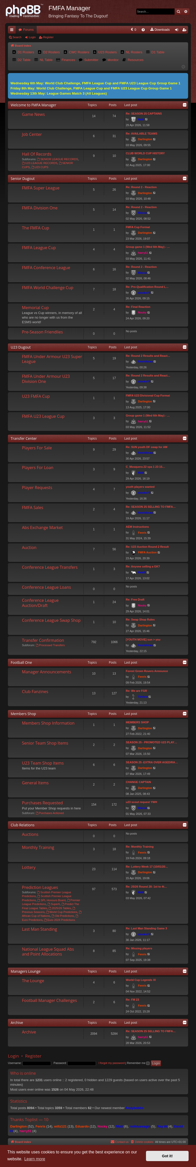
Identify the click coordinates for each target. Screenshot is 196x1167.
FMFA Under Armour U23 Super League (52, 359)
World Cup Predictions (61, 912)
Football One (21, 662)
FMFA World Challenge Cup (47, 287)
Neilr (141, 119)
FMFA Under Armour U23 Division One (46, 378)
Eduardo (82, 1126)
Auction (29, 547)
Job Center (32, 134)
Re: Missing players (139, 948)
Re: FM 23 (132, 999)
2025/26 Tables (59, 908)
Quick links (13, 31)
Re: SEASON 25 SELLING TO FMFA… (151, 506)
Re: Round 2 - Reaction (141, 187)
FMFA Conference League (46, 267)
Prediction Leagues (40, 887)
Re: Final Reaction (138, 306)
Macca (142, 212)
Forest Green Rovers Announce (147, 671)
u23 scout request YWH (141, 802)
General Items (35, 783)
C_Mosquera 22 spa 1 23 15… (145, 466)
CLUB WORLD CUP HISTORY (145, 153)
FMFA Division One (39, 208)
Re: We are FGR (136, 690)
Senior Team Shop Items (45, 743)
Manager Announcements (46, 672)
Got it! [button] (167, 1156)
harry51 (143, 252)
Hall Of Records (36, 154)
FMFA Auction (147, 552)
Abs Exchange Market (42, 527)
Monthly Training (38, 847)
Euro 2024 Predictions (59, 919)
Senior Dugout (23, 178)
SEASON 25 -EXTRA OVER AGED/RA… (152, 762)
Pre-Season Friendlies (42, 332)
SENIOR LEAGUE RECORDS (57, 159)
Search (17, 37)
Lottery (28, 867)
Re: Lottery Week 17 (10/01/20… (147, 866)
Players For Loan (37, 467)
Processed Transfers (50, 645)
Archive (17, 1022)
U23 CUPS (39, 167)
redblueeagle (140, 1126)
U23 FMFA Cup (36, 396)
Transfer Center (24, 438)
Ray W (162, 1126)
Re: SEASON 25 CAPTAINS (144, 113)
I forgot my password (112, 1062)
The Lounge (33, 980)
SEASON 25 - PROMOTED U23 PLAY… (151, 742)
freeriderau (145, 361)
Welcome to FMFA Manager (33, 105)
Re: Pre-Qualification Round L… (147, 286)
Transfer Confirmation (43, 640)
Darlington (145, 139)
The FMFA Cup (35, 228)
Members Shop (23, 713)
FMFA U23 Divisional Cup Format (148, 395)
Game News (33, 114)
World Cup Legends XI (141, 979)
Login (32, 37)
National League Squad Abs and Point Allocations (48, 951)
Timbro (143, 696)
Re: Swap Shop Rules (140, 619)
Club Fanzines (35, 691)
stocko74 (144, 292)
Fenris (142, 532)
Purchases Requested (42, 803)
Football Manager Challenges (49, 1000)
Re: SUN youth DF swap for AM (146, 447)
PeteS (142, 572)
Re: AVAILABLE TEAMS (141, 133)
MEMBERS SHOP (137, 722)
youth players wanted (140, 486)
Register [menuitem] (185, 31)
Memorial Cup (35, 307)
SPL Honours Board (52, 900)
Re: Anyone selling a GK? (143, 566)
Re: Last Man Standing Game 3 (146, 928)
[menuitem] (92, 30)
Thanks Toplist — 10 (29, 1120)
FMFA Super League (40, 188)
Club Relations (22, 825)
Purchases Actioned (50, 813)
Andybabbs (135, 1108)
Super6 (53, 904)
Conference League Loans (46, 587)
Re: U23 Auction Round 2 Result (147, 546)
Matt (141, 472)
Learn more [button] (34, 1159)
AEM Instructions (137, 526)
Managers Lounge (26, 971)
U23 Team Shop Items (43, 763)
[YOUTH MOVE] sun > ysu (143, 639)
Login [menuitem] (177, 31)
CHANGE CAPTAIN (138, 782)
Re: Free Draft (135, 599)
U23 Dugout (21, 347)
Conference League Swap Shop (51, 620)
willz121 (60, 1126)
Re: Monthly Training (140, 846)
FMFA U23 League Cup (43, 416)
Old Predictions (63, 915)
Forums (28, 30)
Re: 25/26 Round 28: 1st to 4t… (146, 886)
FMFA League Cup (39, 247)
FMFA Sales (32, 507)
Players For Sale (37, 448)
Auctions (30, 834)
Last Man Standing (39, 929)
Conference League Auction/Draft (40, 602)
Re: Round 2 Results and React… (148, 355)
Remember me (138, 1062)
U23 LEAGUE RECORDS (39, 163)
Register (48, 37)
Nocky (142, 312)
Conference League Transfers (50, 567)
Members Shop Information (48, 723)
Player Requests (37, 487)
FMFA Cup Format (138, 227)
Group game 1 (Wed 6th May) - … (148, 246)
